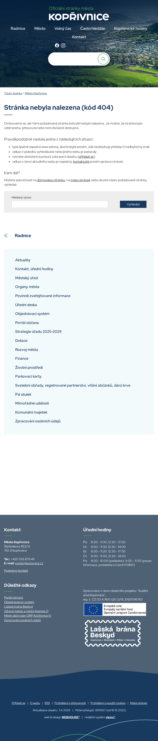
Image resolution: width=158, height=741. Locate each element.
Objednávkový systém (19, 602)
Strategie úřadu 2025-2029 (38, 331)
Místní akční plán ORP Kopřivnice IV (27, 616)
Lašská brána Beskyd (18, 607)
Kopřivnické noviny (130, 28)
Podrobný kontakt (16, 571)
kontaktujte (81, 161)
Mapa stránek (138, 703)
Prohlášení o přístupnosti (70, 703)
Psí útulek (23, 394)
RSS (47, 703)
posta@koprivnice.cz (29, 563)
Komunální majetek (31, 412)
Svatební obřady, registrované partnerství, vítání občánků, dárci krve (72, 385)
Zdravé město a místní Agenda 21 (26, 611)
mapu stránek (80, 180)
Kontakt (79, 36)
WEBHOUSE (71, 717)
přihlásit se (86, 156)
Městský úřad (26, 277)
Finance (21, 358)
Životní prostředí (29, 367)
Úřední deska (26, 304)
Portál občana (27, 322)
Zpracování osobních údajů (37, 421)
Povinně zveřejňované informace (42, 295)
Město (39, 28)
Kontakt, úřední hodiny (34, 268)
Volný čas (63, 28)
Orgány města (27, 286)
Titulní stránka (13, 93)
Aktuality (22, 260)
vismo (110, 717)
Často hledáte (92, 28)
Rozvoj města (26, 349)
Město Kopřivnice (36, 93)
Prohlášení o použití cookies (108, 703)
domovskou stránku (51, 180)
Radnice (18, 28)
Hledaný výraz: (22, 197)
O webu (35, 703)
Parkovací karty (28, 376)
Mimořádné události (32, 403)
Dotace (21, 340)
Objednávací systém (32, 313)
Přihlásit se (18, 703)
